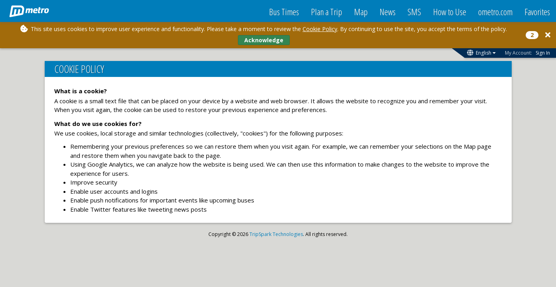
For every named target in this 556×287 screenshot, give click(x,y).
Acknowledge (263, 40)
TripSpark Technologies (276, 234)
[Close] (547, 35)
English (486, 52)
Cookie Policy (320, 29)
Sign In (543, 52)
